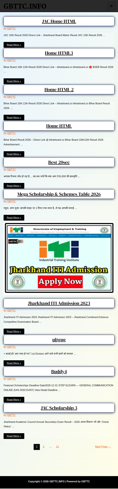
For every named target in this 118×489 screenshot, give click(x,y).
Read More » (14, 45)
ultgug (59, 340)
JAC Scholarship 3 (59, 408)
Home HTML (59, 126)
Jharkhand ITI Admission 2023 (59, 303)
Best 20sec (59, 162)
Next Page (103, 447)
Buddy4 (59, 372)
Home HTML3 (59, 53)
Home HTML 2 (59, 90)
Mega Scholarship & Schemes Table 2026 (59, 194)
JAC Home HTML (59, 21)
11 (57, 447)
